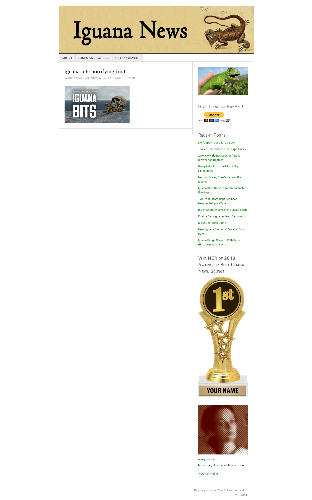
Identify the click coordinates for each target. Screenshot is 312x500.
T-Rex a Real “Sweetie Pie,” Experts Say (222, 149)
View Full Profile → (209, 473)
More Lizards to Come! (212, 222)
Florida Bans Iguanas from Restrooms (222, 216)
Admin (241, 494)
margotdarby (206, 459)
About (67, 57)
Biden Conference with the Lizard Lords (222, 209)
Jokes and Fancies (93, 57)
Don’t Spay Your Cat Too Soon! (217, 142)
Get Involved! (127, 57)
